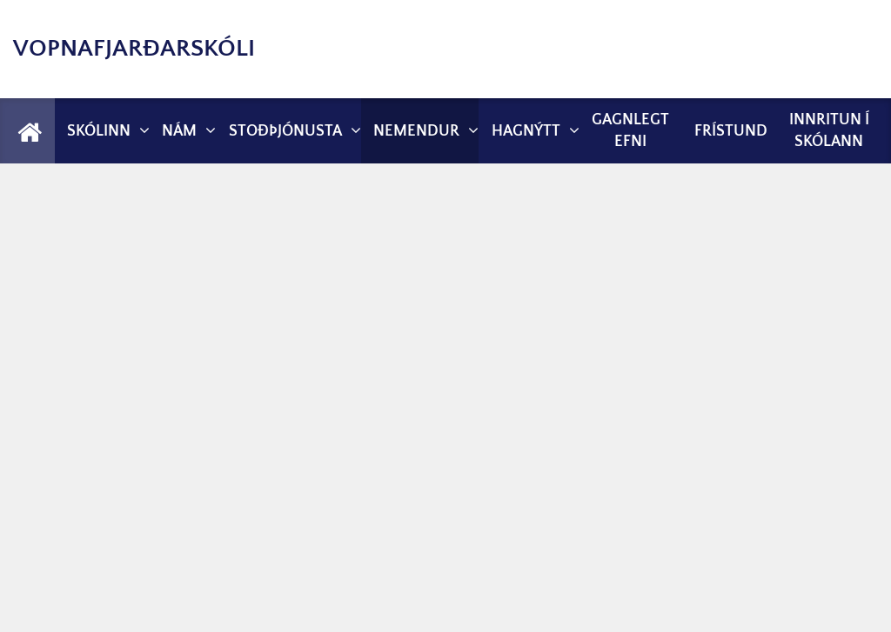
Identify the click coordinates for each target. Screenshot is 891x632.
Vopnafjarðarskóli (134, 48)
